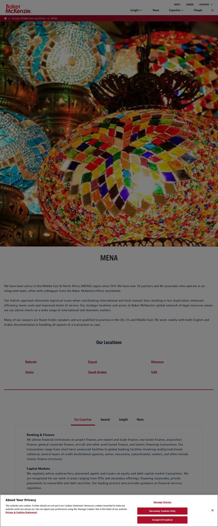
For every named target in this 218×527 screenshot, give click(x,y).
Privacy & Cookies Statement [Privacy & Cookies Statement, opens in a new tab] (21, 512)
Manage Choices (162, 502)
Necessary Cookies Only (162, 511)
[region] (109, 511)
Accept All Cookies (162, 519)
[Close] (212, 510)
